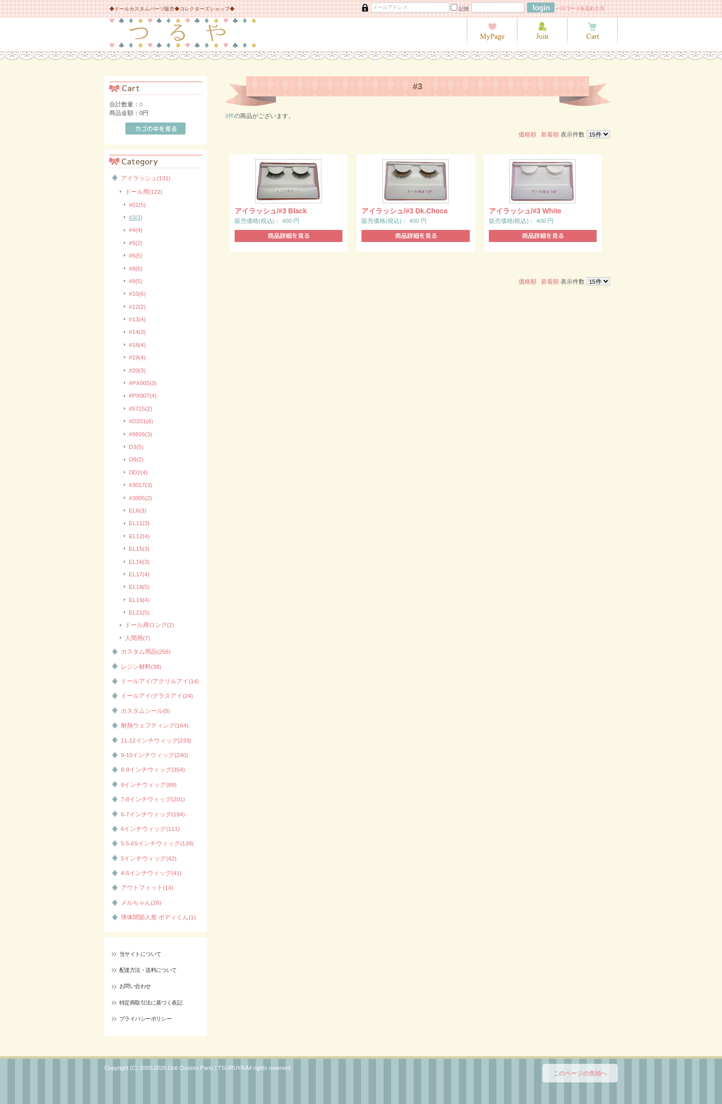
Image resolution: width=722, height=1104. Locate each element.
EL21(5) (139, 612)
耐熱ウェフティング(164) (155, 725)
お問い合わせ (135, 986)
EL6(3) (137, 510)
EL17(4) (139, 574)
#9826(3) (140, 434)
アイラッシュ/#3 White (525, 211)
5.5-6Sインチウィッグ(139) (157, 843)
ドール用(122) (143, 191)
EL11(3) (139, 523)
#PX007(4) (142, 395)
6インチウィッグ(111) (150, 828)
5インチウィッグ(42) (148, 858)
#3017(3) (140, 484)
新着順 (550, 134)
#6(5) (135, 255)
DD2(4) (138, 472)
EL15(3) (139, 548)
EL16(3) (139, 561)
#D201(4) (141, 421)
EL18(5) (139, 586)
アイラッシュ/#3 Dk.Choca (404, 211)
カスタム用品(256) (145, 651)
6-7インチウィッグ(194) (153, 814)
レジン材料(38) (141, 666)
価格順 (527, 134)
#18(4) (137, 344)
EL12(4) (139, 536)
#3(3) (135, 217)
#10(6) (137, 293)
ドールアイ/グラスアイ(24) (157, 695)
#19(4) (137, 357)
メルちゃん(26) (141, 902)
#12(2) (137, 306)
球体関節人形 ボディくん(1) (158, 917)
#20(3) (137, 370)
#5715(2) (140, 408)
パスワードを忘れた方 (580, 8)
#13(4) (137, 319)
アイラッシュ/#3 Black (271, 211)
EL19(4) (139, 599)
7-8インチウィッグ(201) (153, 799)
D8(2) (136, 459)
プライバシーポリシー (145, 1019)
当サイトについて (140, 954)
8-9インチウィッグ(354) (153, 769)
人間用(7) (137, 638)
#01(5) (137, 204)
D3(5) (136, 446)
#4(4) (135, 229)
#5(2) (135, 242)
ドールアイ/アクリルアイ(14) (160, 681)
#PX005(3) (142, 383)
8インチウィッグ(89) (148, 784)
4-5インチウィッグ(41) (151, 873)
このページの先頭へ (580, 1073)
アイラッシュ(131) (145, 178)
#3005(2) (140, 498)
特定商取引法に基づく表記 (150, 1003)
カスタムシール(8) (145, 710)
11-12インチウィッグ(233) (156, 740)
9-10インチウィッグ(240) (154, 755)
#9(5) (135, 281)
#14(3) (137, 331)
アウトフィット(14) (147, 887)
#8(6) (135, 268)
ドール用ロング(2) (149, 625)
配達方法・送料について (148, 970)
